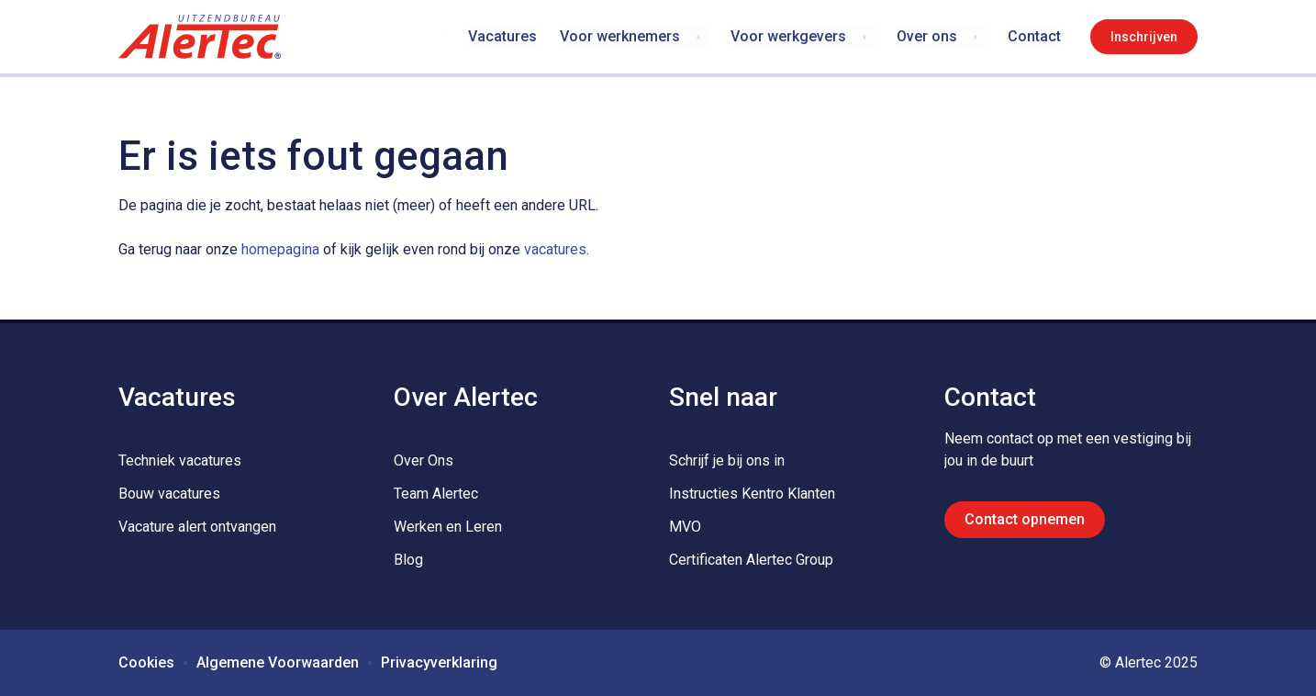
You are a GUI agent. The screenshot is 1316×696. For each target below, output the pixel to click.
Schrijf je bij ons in (727, 460)
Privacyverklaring (439, 662)
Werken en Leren (448, 526)
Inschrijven (1143, 36)
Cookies (146, 662)
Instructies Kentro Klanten (752, 493)
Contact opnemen (1025, 519)
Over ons (927, 36)
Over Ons (423, 460)
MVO (685, 526)
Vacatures (503, 36)
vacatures (555, 249)
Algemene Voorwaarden (277, 662)
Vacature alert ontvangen (197, 526)
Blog (408, 559)
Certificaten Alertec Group (751, 559)
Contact (1034, 36)
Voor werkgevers (788, 36)
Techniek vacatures (179, 460)
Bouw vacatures (169, 493)
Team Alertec (436, 493)
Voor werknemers (620, 36)
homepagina (280, 249)
